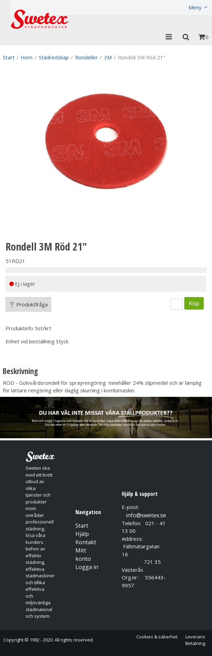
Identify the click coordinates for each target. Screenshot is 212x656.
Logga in (86, 567)
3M (108, 57)
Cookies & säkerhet (156, 637)
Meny (195, 7)
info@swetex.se (146, 515)
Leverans (195, 637)
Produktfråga (28, 304)
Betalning (195, 643)
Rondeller (86, 57)
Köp (194, 303)
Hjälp (82, 534)
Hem (27, 57)
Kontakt (85, 542)
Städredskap (54, 57)
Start (9, 57)
